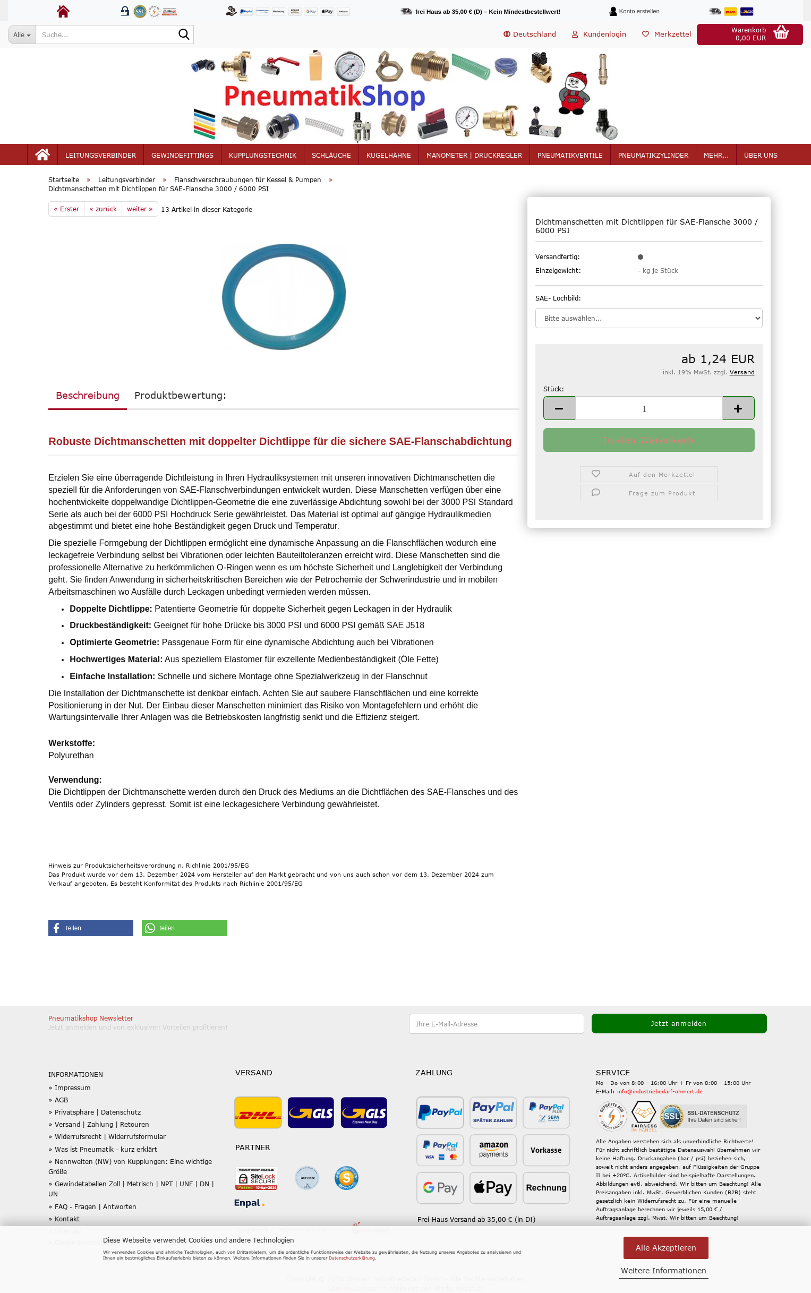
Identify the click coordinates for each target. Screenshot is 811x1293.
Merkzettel (667, 34)
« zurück (103, 208)
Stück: (553, 388)
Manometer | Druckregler (474, 155)
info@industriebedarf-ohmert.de (660, 1091)
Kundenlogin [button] (599, 34)
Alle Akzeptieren (666, 1247)
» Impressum (69, 1087)
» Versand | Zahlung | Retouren (98, 1124)
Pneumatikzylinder (653, 155)
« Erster (66, 208)
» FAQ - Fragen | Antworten (92, 1206)
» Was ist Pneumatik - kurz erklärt (102, 1149)
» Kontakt (64, 1218)
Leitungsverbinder (100, 155)
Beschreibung (87, 395)
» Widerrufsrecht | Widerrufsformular (107, 1136)
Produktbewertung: (180, 395)
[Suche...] (21, 34)
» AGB (58, 1099)
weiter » (140, 208)
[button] (530, 34)
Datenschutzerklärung (352, 1258)
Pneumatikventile (570, 155)
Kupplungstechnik (262, 155)
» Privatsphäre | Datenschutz (94, 1112)
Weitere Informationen (663, 1270)
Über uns (761, 155)
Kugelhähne (388, 155)
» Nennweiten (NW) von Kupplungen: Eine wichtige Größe (130, 1166)
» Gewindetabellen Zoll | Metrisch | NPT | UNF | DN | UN (131, 1188)
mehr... (716, 155)
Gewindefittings (182, 155)
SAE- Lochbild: (558, 298)
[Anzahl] (649, 408)
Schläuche (331, 155)
